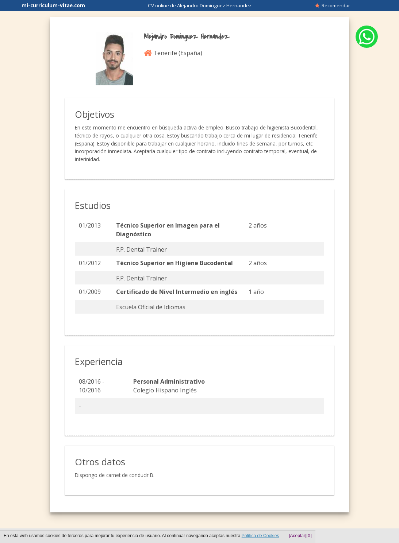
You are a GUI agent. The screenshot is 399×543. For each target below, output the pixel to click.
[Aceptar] (297, 535)
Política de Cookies (260, 535)
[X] (309, 535)
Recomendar (332, 5)
